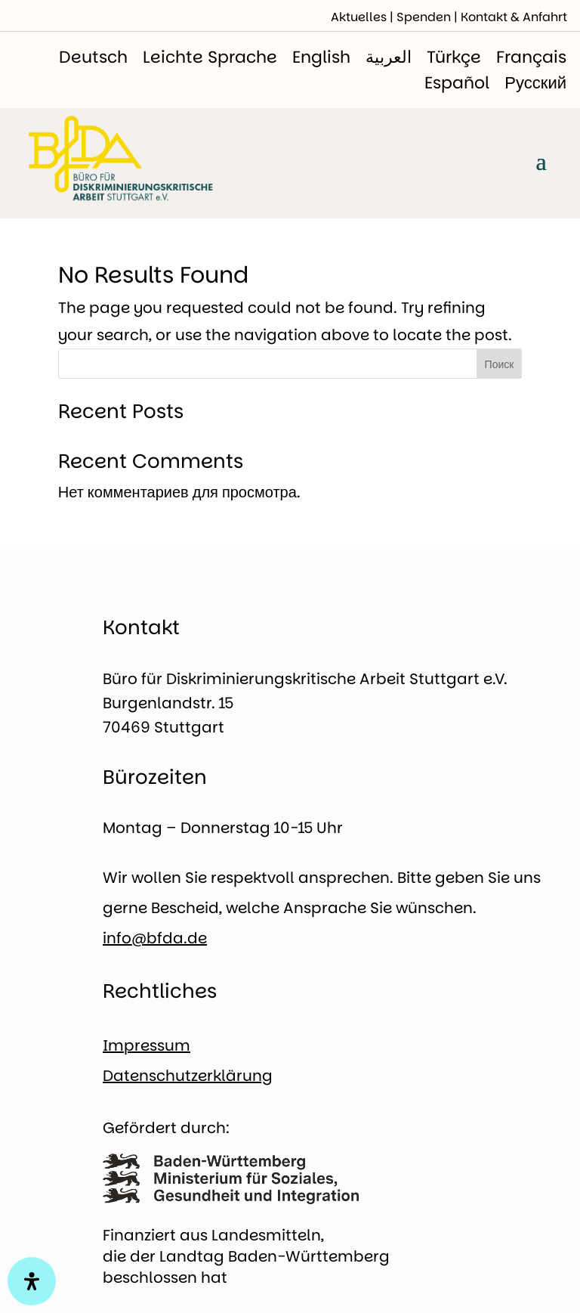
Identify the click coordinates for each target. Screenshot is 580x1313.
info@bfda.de (155, 938)
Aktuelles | (363, 17)
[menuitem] (93, 57)
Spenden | (428, 17)
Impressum (146, 1045)
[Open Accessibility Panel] (32, 1281)
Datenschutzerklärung (188, 1075)
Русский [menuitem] (535, 82)
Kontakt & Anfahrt (514, 17)
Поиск (499, 364)
